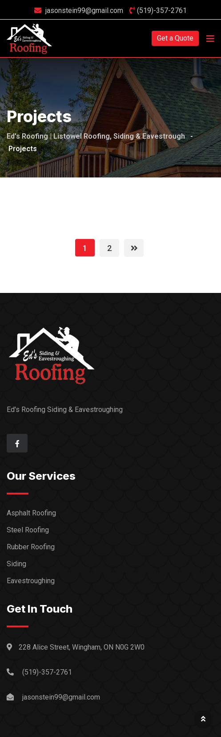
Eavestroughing (31, 580)
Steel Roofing (28, 530)
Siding (16, 564)
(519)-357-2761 (162, 10)
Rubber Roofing (31, 547)
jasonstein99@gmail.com (84, 10)
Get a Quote (175, 38)
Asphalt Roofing (31, 513)
